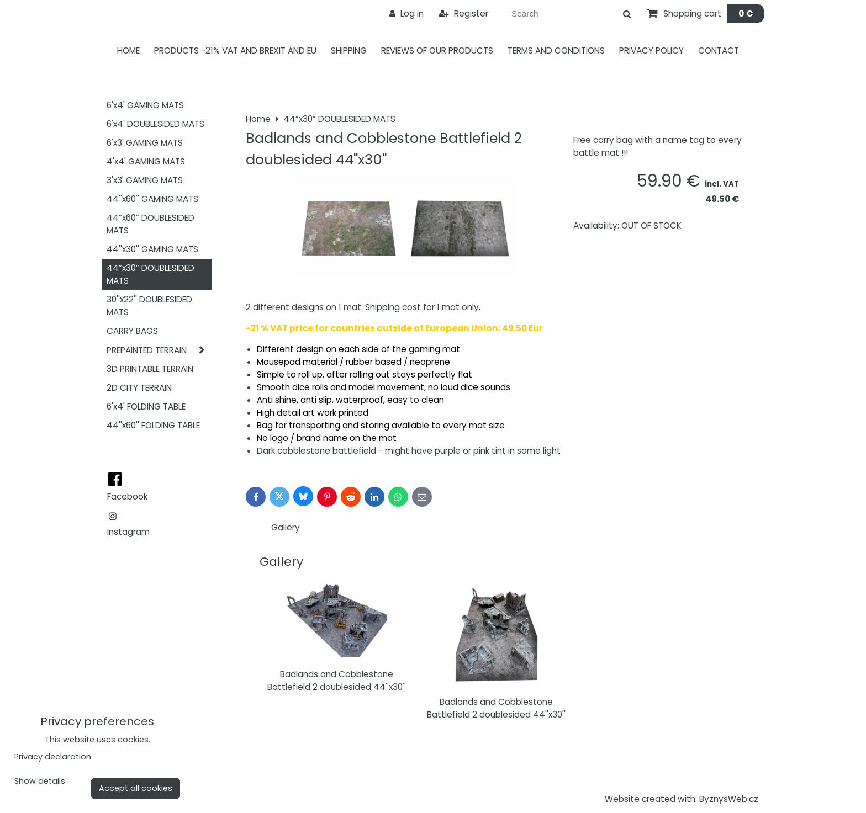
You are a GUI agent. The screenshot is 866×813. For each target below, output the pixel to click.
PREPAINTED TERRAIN (159, 350)
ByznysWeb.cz (728, 799)
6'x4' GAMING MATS (145, 105)
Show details (39, 781)
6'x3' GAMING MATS (145, 142)
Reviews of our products (437, 50)
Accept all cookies (135, 788)
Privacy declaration (52, 756)
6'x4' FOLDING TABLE (146, 406)
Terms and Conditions (556, 50)
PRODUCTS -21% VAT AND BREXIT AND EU (235, 50)
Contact (718, 50)
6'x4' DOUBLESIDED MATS (155, 124)
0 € (745, 13)
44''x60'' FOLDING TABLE (153, 425)
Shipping (349, 50)
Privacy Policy (651, 50)
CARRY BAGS (132, 331)
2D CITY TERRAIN (139, 388)
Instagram (128, 532)
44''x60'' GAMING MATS (152, 199)
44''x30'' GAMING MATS (152, 249)
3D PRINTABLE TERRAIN (150, 369)
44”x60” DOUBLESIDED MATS (150, 224)
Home (128, 50)
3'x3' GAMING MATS (145, 180)
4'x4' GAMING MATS (146, 161)
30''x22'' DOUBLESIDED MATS (149, 306)
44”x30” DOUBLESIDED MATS (150, 274)
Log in (406, 13)
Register (463, 13)
